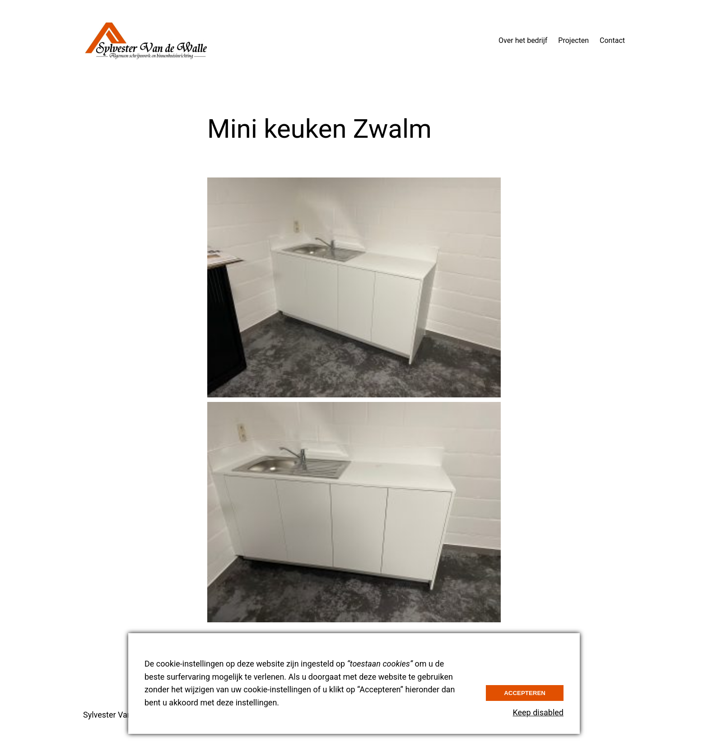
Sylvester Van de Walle (123, 714)
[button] (354, 287)
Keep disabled (538, 712)
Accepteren (524, 693)
